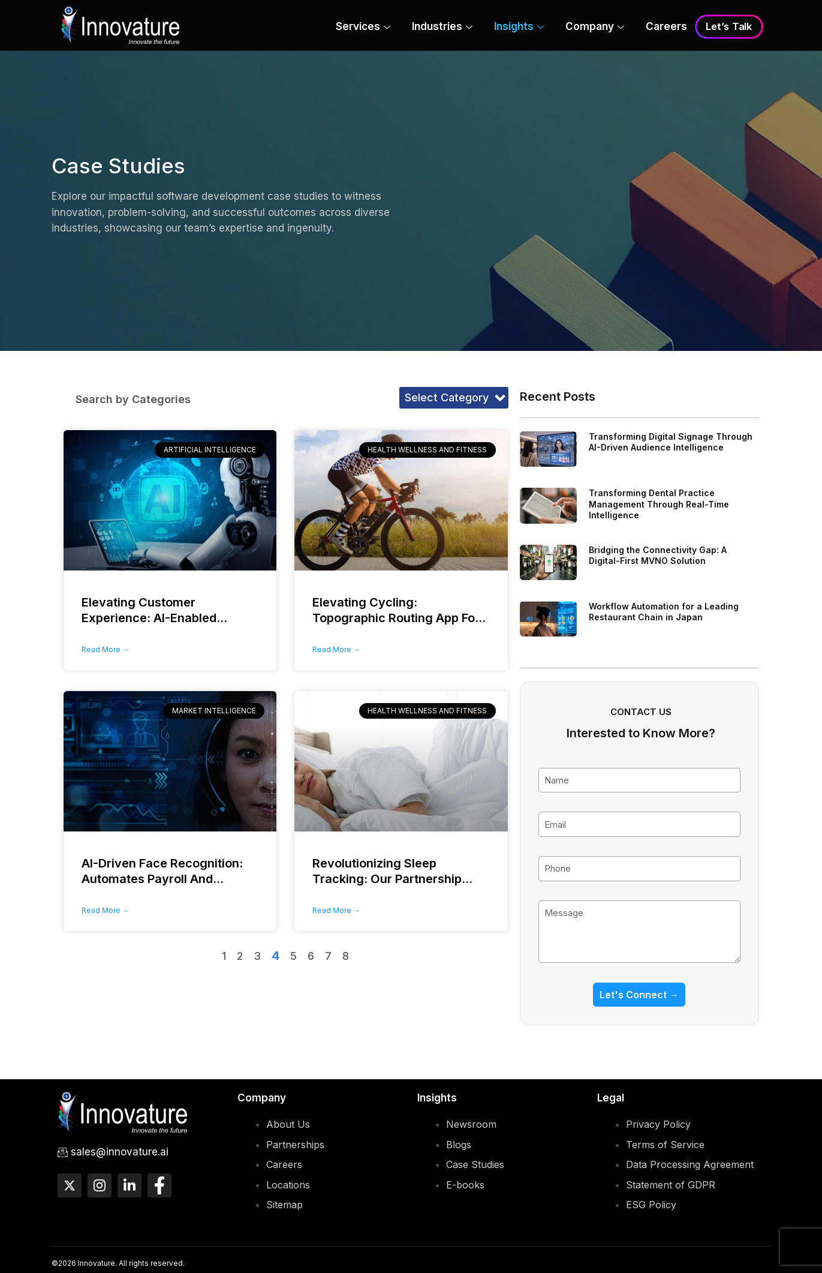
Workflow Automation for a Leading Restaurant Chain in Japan (664, 611)
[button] (453, 398)
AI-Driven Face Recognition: (162, 879)
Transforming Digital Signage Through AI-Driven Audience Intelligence (670, 441)
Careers (666, 26)
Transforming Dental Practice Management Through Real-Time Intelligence (659, 504)
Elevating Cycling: (399, 618)
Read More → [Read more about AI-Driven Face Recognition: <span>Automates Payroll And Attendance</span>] (106, 910)
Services (363, 27)
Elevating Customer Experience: (154, 618)
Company (594, 27)
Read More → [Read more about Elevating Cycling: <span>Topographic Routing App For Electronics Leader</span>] (336, 649)
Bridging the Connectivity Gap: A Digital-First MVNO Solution (658, 555)
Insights (519, 27)
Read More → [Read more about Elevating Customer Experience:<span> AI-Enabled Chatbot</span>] (106, 649)
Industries (442, 27)
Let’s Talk (728, 27)
